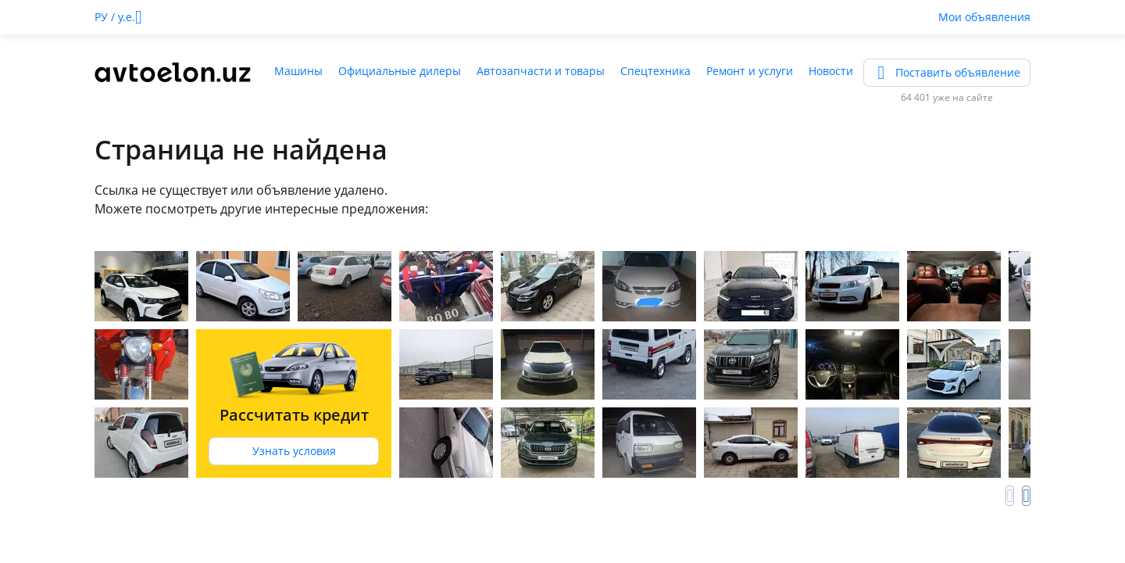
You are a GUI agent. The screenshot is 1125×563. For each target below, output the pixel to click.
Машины (298, 70)
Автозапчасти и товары (541, 70)
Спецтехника (655, 70)
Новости (831, 70)
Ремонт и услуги (749, 70)
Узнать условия (294, 450)
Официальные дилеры (399, 70)
